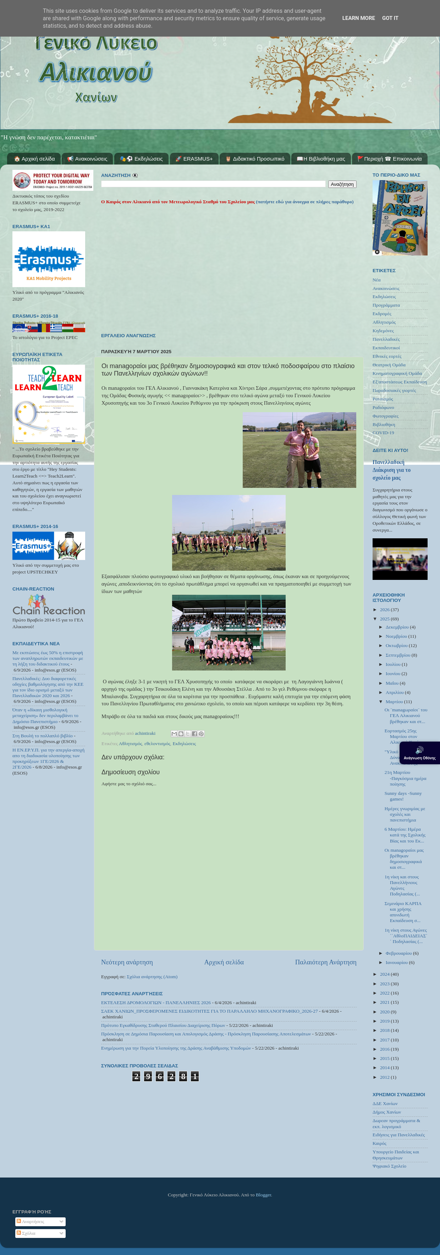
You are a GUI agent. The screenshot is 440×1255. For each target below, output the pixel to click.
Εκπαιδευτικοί (386, 347)
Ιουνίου (393, 673)
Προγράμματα (386, 305)
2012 (385, 1077)
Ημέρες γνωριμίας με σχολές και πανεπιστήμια (405, 814)
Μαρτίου (395, 701)
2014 (385, 1067)
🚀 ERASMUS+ (194, 159)
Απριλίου (395, 692)
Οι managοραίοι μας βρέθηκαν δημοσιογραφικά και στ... (404, 858)
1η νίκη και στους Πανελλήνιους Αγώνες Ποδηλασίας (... (402, 885)
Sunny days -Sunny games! (403, 796)
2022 (385, 993)
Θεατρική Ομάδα (389, 364)
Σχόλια (26, 1233)
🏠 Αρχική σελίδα (34, 159)
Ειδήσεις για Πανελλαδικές (399, 1134)
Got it (390, 18)
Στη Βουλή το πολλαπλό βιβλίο (42, 735)
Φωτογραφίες (385, 416)
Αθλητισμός (130, 743)
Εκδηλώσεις (184, 743)
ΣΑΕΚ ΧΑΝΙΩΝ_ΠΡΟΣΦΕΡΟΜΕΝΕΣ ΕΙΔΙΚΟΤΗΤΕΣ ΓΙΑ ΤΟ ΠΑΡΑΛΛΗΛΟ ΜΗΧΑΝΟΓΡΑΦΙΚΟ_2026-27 (209, 1011)
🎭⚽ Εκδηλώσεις (141, 159)
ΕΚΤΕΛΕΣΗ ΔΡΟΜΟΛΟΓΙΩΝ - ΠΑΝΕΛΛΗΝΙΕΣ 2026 (156, 1002)
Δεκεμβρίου (398, 627)
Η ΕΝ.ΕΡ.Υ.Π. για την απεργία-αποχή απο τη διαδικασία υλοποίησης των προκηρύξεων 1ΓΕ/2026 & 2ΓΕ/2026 (48, 758)
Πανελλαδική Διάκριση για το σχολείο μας (392, 470)
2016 (385, 1049)
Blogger (263, 1194)
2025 (385, 618)
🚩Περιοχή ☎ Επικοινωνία (389, 159)
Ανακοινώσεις (386, 288)
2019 (385, 1021)
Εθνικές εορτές (387, 356)
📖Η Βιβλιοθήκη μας (321, 159)
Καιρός (379, 1143)
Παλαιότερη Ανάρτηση (326, 962)
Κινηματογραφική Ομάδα (397, 373)
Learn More (358, 18)
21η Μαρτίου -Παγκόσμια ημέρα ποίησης (406, 778)
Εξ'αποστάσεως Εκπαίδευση (400, 381)
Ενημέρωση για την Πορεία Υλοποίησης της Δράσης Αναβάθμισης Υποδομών (176, 1048)
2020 (385, 1011)
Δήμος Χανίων (387, 1112)
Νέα (377, 279)
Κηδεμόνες (383, 330)
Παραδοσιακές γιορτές (394, 390)
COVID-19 (383, 432)
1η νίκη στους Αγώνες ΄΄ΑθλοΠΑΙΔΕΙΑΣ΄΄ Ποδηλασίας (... (406, 935)
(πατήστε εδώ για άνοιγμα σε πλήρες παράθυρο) (304, 201)
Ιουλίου (394, 664)
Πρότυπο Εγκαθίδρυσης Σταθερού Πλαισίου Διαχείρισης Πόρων (163, 1025)
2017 (385, 1040)
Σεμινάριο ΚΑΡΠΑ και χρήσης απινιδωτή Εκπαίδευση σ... (403, 912)
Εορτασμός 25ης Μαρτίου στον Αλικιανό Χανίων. (405, 736)
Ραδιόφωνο (383, 407)
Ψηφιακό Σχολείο (389, 1166)
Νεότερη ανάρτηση (127, 962)
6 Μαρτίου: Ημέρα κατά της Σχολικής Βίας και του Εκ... (405, 834)
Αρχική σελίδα (224, 962)
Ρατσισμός (383, 399)
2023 (385, 983)
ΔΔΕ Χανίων (385, 1103)
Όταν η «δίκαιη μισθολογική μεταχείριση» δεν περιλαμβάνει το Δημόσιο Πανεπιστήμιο (45, 715)
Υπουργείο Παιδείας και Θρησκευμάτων (396, 1154)
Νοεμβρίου (397, 636)
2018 (385, 1030)
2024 (385, 974)
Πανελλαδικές (386, 339)
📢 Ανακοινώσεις (87, 159)
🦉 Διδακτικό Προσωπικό (254, 159)
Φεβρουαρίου (399, 953)
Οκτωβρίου (397, 645)
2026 (385, 609)
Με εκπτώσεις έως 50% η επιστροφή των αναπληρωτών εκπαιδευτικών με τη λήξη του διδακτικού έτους (47, 658)
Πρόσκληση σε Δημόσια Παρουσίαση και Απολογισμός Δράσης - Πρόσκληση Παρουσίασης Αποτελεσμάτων (206, 1033)
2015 (385, 1058)
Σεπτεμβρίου (399, 655)
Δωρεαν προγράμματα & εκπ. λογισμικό (396, 1123)
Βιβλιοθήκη (384, 424)
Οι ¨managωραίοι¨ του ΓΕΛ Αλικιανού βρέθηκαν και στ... (406, 715)
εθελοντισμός (157, 743)
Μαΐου (393, 683)
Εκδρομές (382, 313)
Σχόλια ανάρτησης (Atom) (152, 976)
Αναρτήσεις (30, 1221)
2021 (385, 1002)
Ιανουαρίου (397, 962)
